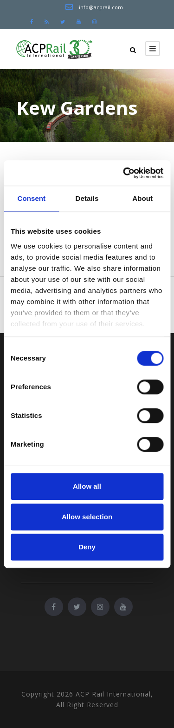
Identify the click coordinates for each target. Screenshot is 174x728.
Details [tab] (87, 198)
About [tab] (142, 198)
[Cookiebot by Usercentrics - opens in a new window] (123, 173)
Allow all (87, 486)
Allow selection (87, 517)
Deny (87, 547)
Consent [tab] (31, 198)
